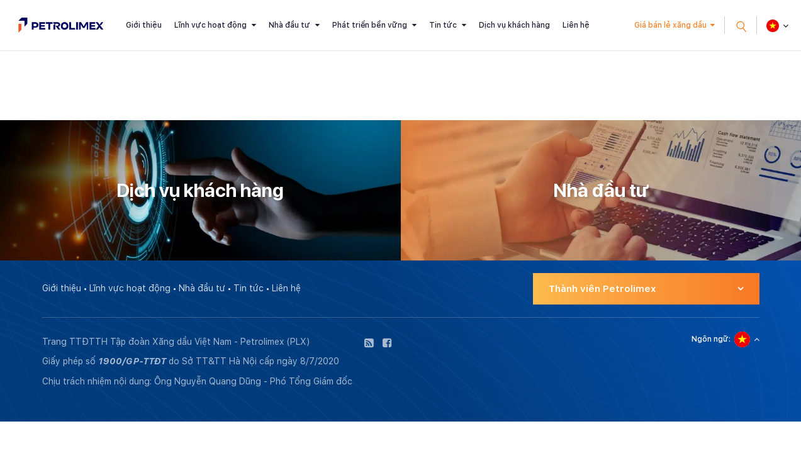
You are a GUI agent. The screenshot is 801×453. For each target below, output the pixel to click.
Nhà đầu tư (289, 25)
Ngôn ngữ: (711, 339)
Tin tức (443, 25)
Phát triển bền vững (369, 25)
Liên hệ (576, 25)
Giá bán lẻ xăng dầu (670, 25)
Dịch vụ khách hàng (514, 25)
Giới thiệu (144, 25)
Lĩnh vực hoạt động (210, 25)
